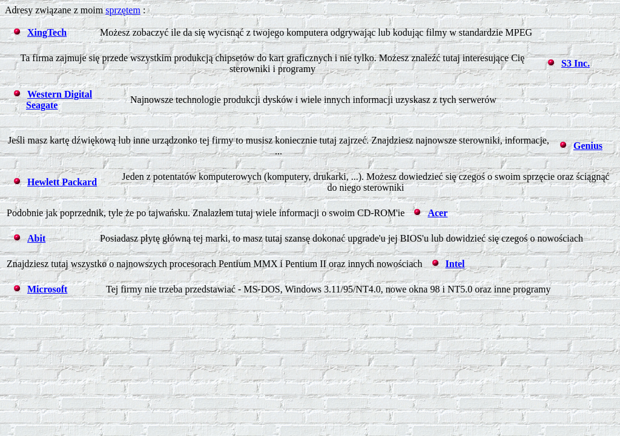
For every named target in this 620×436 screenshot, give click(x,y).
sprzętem (122, 10)
